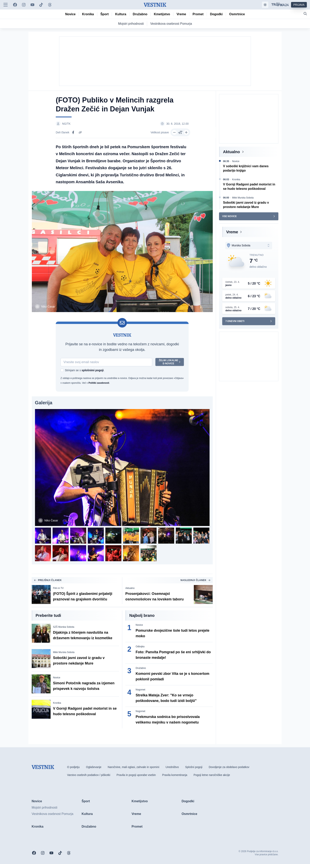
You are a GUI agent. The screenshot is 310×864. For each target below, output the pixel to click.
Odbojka (140, 646)
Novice (56, 677)
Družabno (141, 668)
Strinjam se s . (84, 370)
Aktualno (130, 588)
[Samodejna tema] (265, 5)
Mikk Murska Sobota (64, 652)
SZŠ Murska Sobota (63, 627)
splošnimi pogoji (93, 370)
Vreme (232, 232)
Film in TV (58, 588)
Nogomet (140, 689)
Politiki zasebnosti (98, 383)
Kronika (57, 703)
